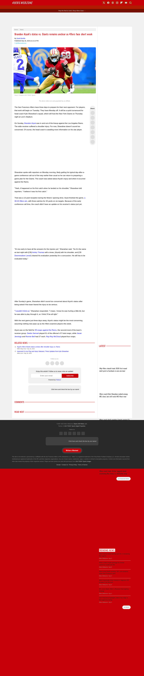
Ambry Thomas (38, 252)
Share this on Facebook (93, 118)
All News (126, 607)
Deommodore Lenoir (23, 256)
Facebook (52, 362)
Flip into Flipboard (93, 132)
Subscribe (70, 376)
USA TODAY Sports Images (83, 461)
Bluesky (78, 433)
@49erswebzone (21, 43)
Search (130, 2)
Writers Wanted (72, 450)
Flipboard (121, 2)
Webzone (22, 3)
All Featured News (123, 478)
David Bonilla (21, 38)
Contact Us (65, 465)
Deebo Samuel (33, 333)
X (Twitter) (61, 433)
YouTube (83, 433)
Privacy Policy (73, 465)
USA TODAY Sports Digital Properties (74, 426)
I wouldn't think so (22, 311)
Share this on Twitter (93, 113)
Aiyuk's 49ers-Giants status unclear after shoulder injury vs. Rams (38, 347)
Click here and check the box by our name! (65, 389)
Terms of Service (82, 465)
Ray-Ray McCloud (53, 337)
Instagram (62, 362)
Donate (58, 465)
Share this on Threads (93, 123)
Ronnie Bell (30, 337)
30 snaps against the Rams (46, 330)
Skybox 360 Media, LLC (80, 424)
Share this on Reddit (93, 137)
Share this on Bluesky (93, 127)
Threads (57, 362)
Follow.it (58, 380)
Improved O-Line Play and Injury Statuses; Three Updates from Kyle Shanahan (43, 351)
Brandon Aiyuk (30, 123)
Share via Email (93, 142)
